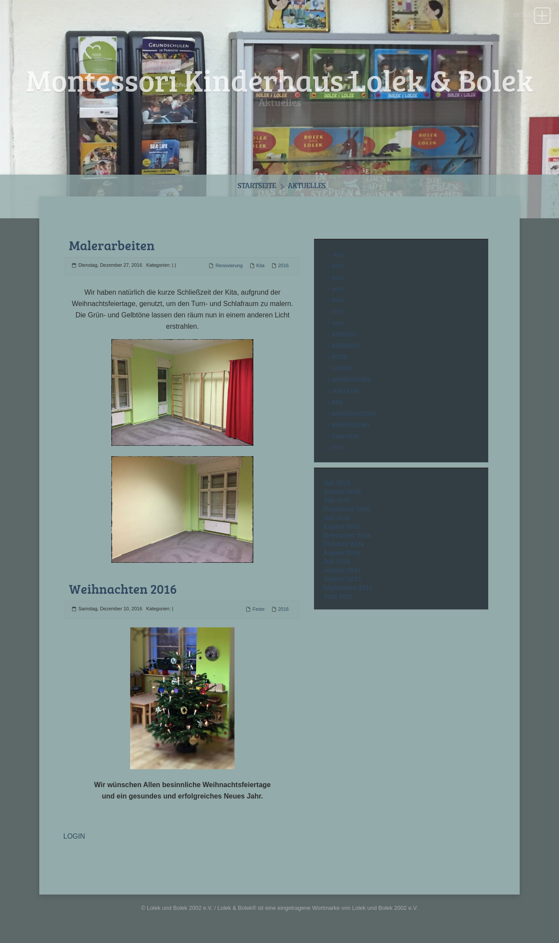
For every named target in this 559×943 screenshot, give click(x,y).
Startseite (257, 185)
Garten (342, 368)
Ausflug (344, 334)
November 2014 (347, 535)
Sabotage (345, 436)
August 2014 (342, 552)
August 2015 (341, 526)
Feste (258, 609)
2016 (283, 265)
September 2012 (347, 587)
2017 (337, 311)
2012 (338, 254)
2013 (338, 266)
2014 (338, 277)
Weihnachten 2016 (123, 589)
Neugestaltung (354, 413)
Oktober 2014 (343, 543)
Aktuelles (307, 185)
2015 (338, 289)
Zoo (337, 447)
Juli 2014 (337, 561)
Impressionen (351, 379)
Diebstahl (346, 345)
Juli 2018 (337, 482)
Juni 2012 (337, 596)
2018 (338, 323)
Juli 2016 (337, 517)
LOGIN (74, 836)
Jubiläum (345, 391)
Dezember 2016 (347, 508)
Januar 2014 (342, 570)
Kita (260, 265)
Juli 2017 (336, 500)
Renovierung (228, 265)
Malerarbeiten (112, 245)
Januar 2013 (342, 578)
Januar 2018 (342, 491)
